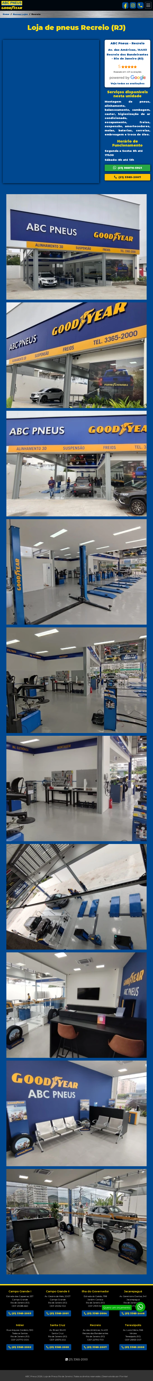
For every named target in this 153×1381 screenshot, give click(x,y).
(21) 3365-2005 (57, 1347)
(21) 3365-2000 (133, 1347)
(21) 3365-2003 (20, 1313)
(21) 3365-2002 (20, 1347)
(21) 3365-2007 (127, 177)
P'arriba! (123, 1376)
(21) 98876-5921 (127, 168)
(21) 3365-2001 (58, 1313)
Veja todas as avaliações (127, 83)
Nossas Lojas (20, 14)
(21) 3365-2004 (95, 1313)
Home (6, 14)
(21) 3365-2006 (133, 1313)
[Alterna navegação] (148, 5)
